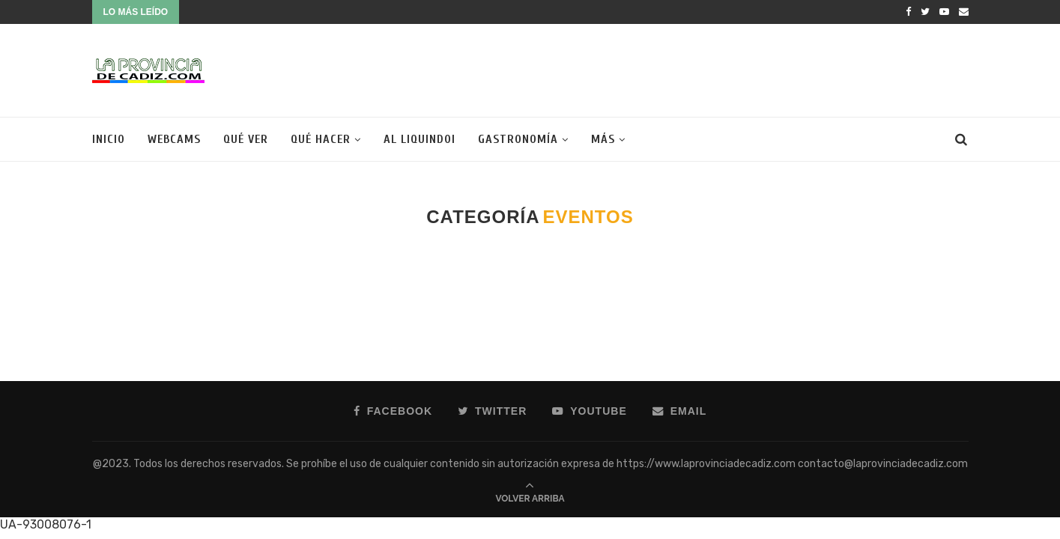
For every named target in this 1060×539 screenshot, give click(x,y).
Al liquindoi (419, 139)
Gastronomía (518, 139)
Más (603, 139)
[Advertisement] (696, 69)
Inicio (108, 139)
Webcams (174, 139)
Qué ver (245, 139)
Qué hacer (321, 139)
